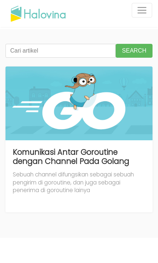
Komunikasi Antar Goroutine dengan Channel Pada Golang (71, 157)
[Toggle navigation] (142, 10)
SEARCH (134, 50)
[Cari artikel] (60, 51)
